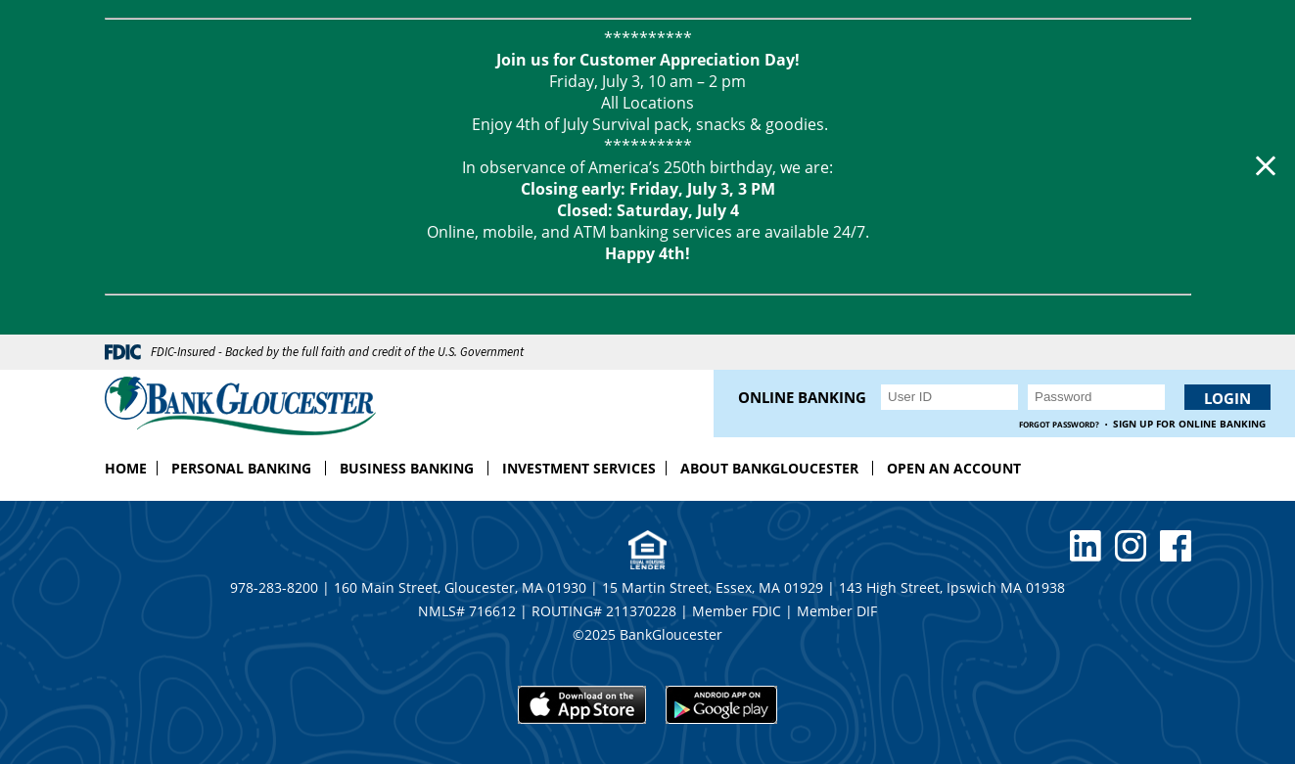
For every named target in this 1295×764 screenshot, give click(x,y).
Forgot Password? (1059, 424)
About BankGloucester (769, 468)
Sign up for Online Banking (1189, 424)
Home (126, 468)
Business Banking (407, 468)
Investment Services (579, 468)
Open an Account (954, 468)
